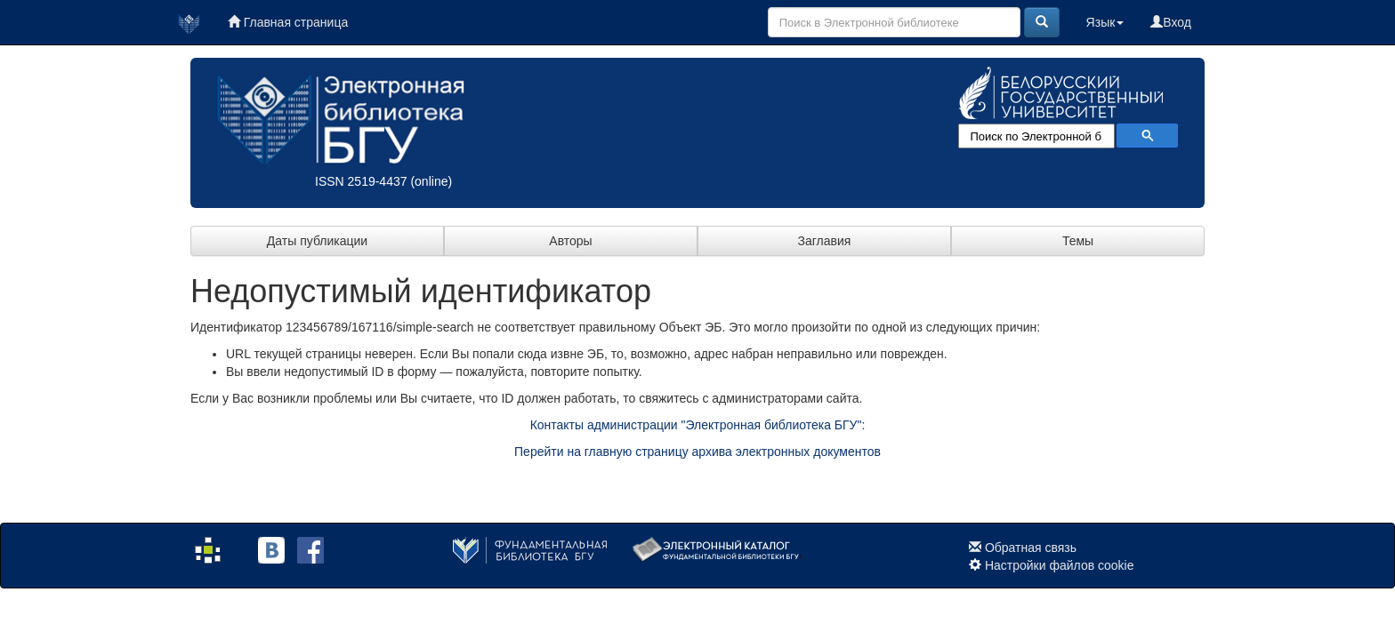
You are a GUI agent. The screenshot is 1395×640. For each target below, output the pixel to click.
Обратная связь (1030, 547)
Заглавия (824, 241)
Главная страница (288, 22)
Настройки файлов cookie (1059, 565)
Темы (1077, 241)
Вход (1170, 22)
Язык (1105, 22)
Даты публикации (317, 241)
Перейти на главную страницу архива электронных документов (697, 451)
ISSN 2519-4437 (361, 181)
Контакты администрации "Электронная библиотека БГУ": (698, 425)
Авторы (570, 241)
